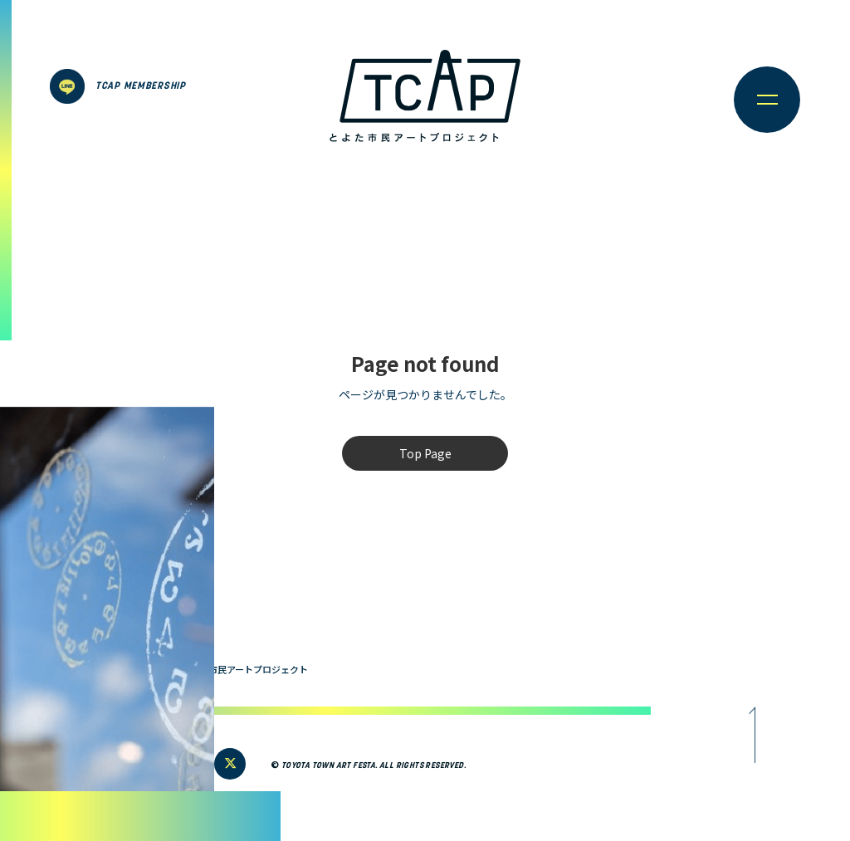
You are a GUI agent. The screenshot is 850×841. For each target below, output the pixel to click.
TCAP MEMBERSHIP (140, 86)
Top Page (425, 453)
